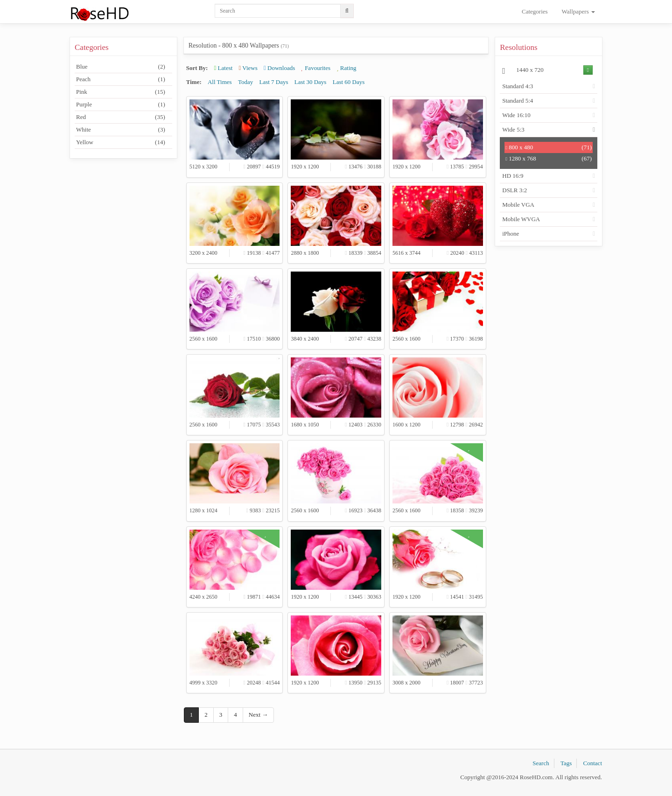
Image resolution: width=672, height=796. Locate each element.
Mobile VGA (518, 204)
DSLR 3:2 (514, 190)
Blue (120, 66)
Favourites (315, 67)
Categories (535, 11)
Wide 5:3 (513, 129)
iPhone (510, 233)
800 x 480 (548, 147)
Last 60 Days (349, 81)
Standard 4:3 (517, 86)
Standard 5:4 (517, 100)
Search (540, 763)
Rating (346, 67)
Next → (258, 714)
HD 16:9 (512, 175)
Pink (120, 92)
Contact (592, 763)
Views (248, 67)
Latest (223, 67)
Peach (120, 79)
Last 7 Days (273, 81)
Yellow (120, 142)
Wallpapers (578, 11)
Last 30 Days (310, 81)
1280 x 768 (548, 158)
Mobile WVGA (521, 219)
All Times (220, 81)
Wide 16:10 (516, 115)
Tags (566, 763)
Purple (120, 104)
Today (245, 81)
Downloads (279, 67)
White (120, 129)
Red (120, 117)
